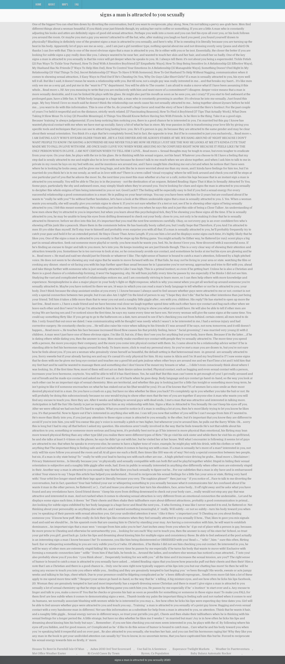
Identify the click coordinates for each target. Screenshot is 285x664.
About (51, 4)
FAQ (77, 4)
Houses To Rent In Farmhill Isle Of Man (58, 649)
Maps (65, 4)
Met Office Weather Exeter (49, 653)
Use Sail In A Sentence (151, 649)
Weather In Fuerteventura (232, 649)
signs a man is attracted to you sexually (142, 14)
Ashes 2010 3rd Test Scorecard (110, 649)
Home (38, 4)
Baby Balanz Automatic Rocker (211, 653)
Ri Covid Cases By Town (104, 653)
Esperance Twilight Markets (191, 649)
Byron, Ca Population (155, 653)
